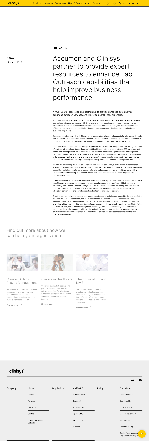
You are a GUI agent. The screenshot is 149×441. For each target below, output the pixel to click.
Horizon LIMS (78, 407)
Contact (108, 3)
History (31, 388)
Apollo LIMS (78, 414)
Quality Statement (127, 394)
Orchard (76, 427)
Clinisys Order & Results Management (22, 281)
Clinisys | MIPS (79, 394)
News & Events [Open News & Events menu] (75, 3)
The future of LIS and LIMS (91, 281)
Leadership (32, 407)
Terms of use (125, 420)
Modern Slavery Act (128, 414)
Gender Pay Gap (126, 427)
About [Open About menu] (87, 3)
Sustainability (125, 401)
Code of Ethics (126, 407)
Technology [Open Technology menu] (60, 3)
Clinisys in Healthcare (56, 279)
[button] (123, 3)
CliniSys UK (78, 388)
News (10, 58)
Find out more (12, 305)
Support (114, 3)
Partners (31, 401)
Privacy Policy (125, 388)
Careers (96, 3)
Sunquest (77, 401)
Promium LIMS (79, 420)
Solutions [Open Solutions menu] (37, 3)
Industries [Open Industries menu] (48, 3)
